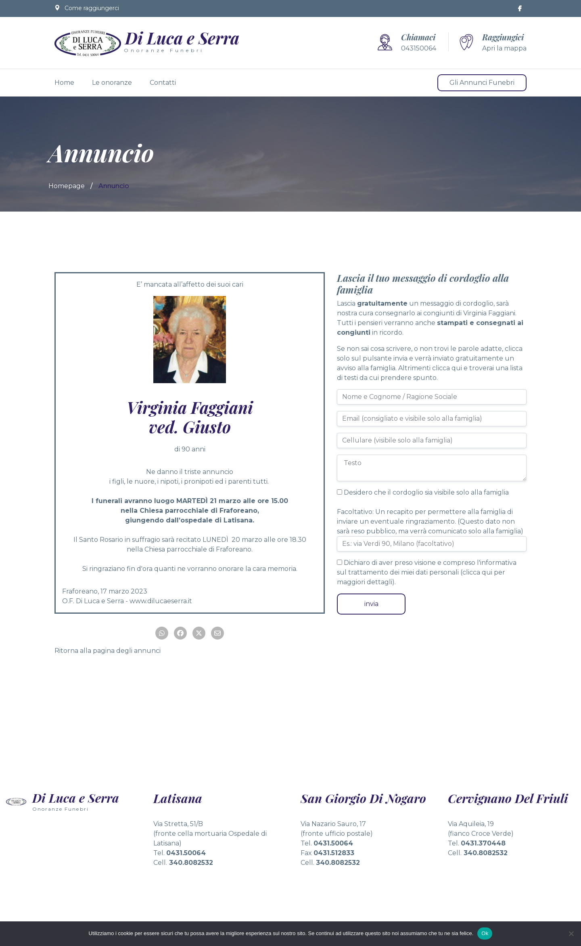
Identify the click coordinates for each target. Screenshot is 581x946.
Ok (484, 933)
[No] (571, 933)
